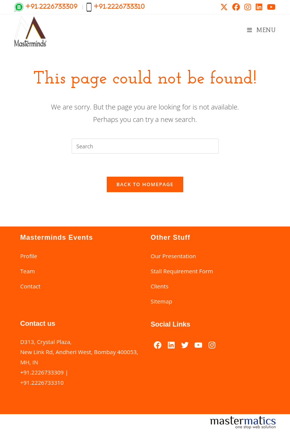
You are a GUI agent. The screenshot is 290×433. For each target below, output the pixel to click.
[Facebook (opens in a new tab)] (236, 7)
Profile (28, 256)
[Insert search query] (145, 146)
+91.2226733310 (41, 382)
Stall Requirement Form (182, 271)
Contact (30, 286)
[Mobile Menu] (261, 30)
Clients (160, 286)
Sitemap (161, 301)
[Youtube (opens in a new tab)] (270, 7)
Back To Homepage (145, 184)
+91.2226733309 (41, 372)
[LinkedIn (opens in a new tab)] (259, 7)
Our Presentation (173, 256)
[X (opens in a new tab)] (224, 7)
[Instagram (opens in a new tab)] (247, 7)
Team (27, 271)
